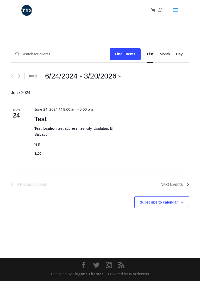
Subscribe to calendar (159, 202)
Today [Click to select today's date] (33, 76)
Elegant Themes (88, 273)
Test (40, 118)
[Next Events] (19, 76)
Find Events (125, 54)
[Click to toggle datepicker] (83, 76)
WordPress (139, 273)
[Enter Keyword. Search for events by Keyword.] (60, 54)
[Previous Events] (12, 76)
